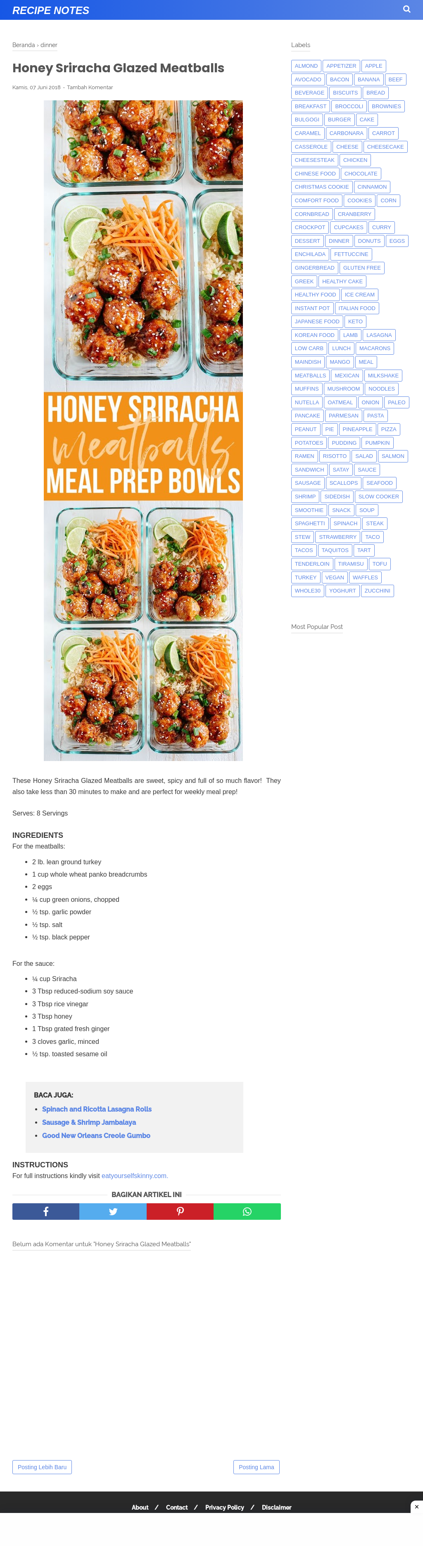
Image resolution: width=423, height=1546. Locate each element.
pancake (307, 416)
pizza (389, 429)
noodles (381, 389)
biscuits (345, 93)
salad (364, 456)
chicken (355, 160)
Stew (303, 537)
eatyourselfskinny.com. (135, 1175)
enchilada (310, 254)
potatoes (309, 443)
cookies (359, 200)
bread (375, 93)
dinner (339, 241)
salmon (393, 456)
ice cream (360, 295)
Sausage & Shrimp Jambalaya (89, 1122)
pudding (344, 443)
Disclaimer (276, 1507)
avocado (308, 79)
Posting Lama (256, 1467)
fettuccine (351, 254)
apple (374, 66)
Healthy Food (315, 295)
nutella (307, 402)
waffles (365, 577)
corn (388, 200)
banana (369, 79)
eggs (397, 241)
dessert (307, 241)
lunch (341, 348)
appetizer (341, 66)
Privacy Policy (224, 1507)
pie (330, 429)
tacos (304, 550)
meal (366, 362)
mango (340, 362)
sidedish (336, 496)
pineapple (358, 429)
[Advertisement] (211, 1529)
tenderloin (312, 564)
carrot (383, 133)
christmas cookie (322, 187)
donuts (369, 241)
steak (375, 523)
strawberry (337, 537)
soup (367, 510)
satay (341, 470)
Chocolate (361, 174)
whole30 (308, 591)
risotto (335, 456)
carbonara (347, 133)
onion (371, 402)
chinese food (315, 174)
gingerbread (315, 268)
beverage (310, 93)
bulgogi (307, 119)
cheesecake (385, 147)
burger (339, 119)
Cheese (347, 147)
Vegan (335, 577)
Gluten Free (362, 268)
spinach (346, 523)
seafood (379, 483)
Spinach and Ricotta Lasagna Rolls (97, 1109)
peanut (306, 429)
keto (355, 321)
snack (341, 510)
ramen (304, 456)
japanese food (317, 321)
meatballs (310, 375)
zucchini (377, 591)
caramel (308, 133)
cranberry (354, 214)
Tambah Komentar (90, 87)
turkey (306, 577)
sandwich (309, 470)
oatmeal (340, 402)
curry (381, 227)
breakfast (311, 106)
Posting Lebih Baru (42, 1467)
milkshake (383, 375)
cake (367, 119)
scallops (344, 483)
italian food (357, 308)
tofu (380, 564)
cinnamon (372, 187)
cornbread (312, 214)
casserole (311, 147)
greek (304, 281)
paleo (396, 402)
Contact (177, 1507)
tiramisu (351, 564)
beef (396, 79)
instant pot (312, 308)
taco (372, 537)
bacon (339, 79)
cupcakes (349, 227)
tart (364, 550)
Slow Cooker (379, 496)
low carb (309, 348)
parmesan (344, 416)
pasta (375, 416)
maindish (308, 362)
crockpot (310, 227)
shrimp (305, 496)
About (140, 1507)
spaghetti (310, 523)
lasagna (379, 335)
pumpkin (377, 443)
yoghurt (342, 591)
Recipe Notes (50, 10)
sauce (367, 470)
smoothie (309, 510)
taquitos (335, 550)
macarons (374, 348)
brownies (386, 106)
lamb (350, 335)
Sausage (308, 483)
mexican (347, 375)
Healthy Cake (342, 281)
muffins (307, 389)
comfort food (317, 200)
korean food (315, 335)
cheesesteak (315, 160)
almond (306, 66)
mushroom (344, 389)
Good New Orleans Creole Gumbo (96, 1136)
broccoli (349, 106)
